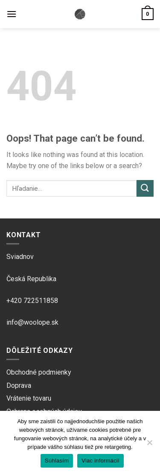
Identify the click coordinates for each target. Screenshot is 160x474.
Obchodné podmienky (38, 372)
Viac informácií (100, 460)
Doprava (18, 385)
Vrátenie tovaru (28, 398)
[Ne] (149, 445)
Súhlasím (57, 460)
